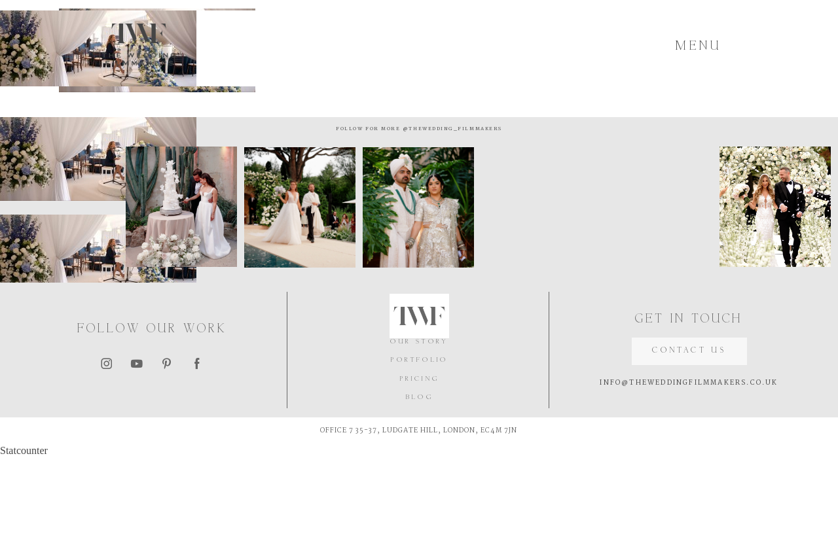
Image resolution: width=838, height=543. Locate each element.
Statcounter (24, 536)
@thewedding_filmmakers (464, 216)
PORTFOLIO (419, 446)
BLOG (419, 483)
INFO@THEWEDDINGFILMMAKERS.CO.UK (689, 469)
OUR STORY (419, 428)
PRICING (419, 465)
